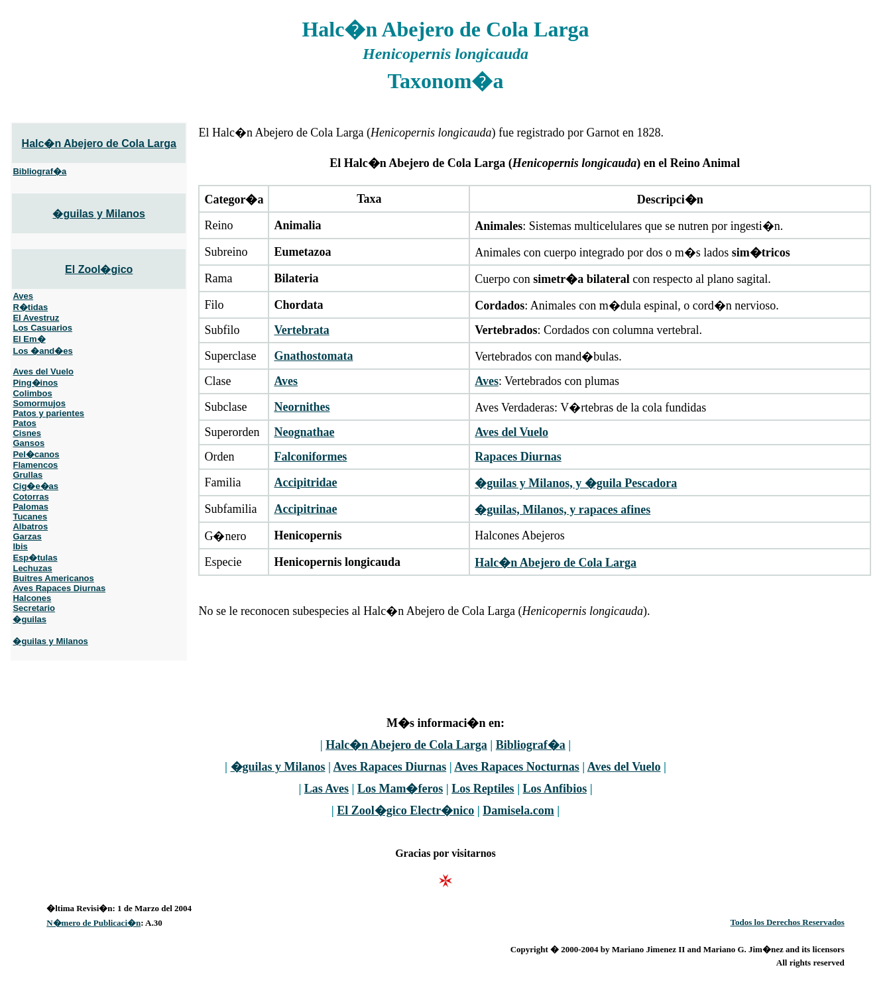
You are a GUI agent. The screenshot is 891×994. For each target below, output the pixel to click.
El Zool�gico (99, 269)
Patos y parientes (48, 413)
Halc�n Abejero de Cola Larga (99, 143)
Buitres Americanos (53, 578)
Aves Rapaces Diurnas (59, 588)
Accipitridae (305, 482)
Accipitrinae (305, 509)
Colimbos (32, 393)
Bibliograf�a (39, 171)
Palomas (30, 507)
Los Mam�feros (400, 788)
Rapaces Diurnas (518, 456)
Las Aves (326, 788)
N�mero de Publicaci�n (93, 923)
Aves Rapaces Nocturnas (516, 766)
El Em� (29, 339)
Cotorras (30, 497)
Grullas (27, 475)
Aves (23, 296)
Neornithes (301, 407)
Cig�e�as (35, 486)
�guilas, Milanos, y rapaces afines (562, 509)
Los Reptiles (482, 788)
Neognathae (304, 432)
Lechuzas (32, 568)
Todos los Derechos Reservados (788, 922)
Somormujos (39, 403)
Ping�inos (35, 383)
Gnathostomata (313, 355)
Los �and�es (42, 351)
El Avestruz (36, 318)
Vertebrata (301, 330)
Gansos (28, 443)
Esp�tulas (35, 558)
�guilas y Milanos (98, 213)
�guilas (29, 619)
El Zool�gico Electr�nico (405, 810)
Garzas (27, 536)
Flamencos (35, 465)
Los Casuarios (42, 328)
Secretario (34, 608)
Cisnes (27, 433)
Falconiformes (310, 456)
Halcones (32, 598)
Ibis (20, 546)
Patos (24, 423)
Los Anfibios (555, 788)
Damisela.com (518, 810)
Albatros (30, 526)
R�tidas (30, 307)
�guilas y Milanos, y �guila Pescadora (576, 483)
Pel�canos (36, 454)
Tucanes (30, 517)
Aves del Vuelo (43, 371)
